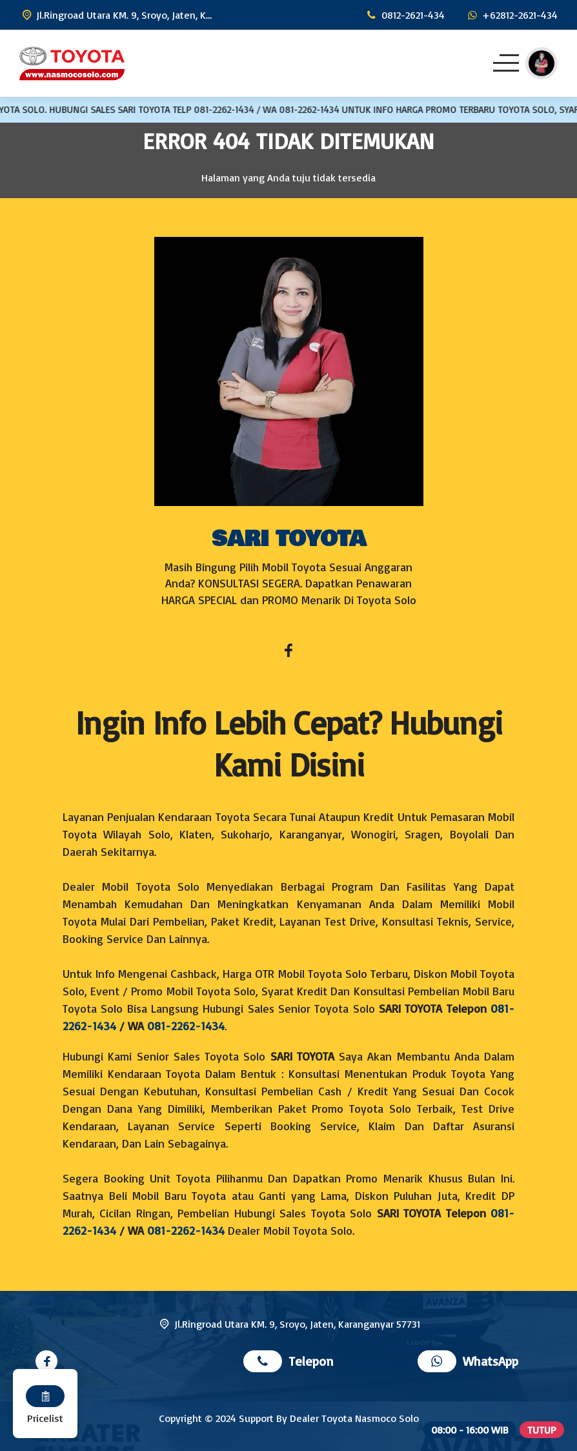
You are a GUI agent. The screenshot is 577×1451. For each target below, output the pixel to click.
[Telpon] (404, 14)
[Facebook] (288, 651)
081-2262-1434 (186, 1026)
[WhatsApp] (511, 14)
